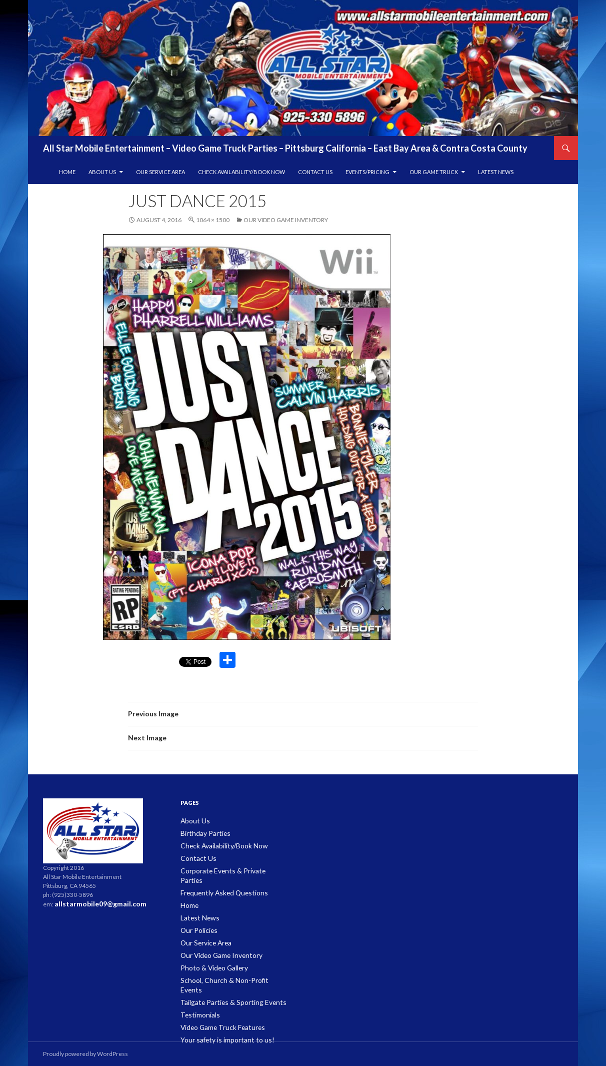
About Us (102, 172)
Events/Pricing (368, 172)
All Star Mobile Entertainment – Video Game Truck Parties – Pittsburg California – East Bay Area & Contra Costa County (285, 148)
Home (67, 172)
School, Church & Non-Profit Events (228, 964)
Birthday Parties (202, 832)
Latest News (496, 172)
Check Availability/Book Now (241, 172)
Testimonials (197, 988)
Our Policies (197, 916)
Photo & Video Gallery (210, 952)
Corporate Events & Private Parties (226, 868)
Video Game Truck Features (218, 1000)
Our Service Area (160, 172)
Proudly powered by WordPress (85, 1053)
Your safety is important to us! (220, 1012)
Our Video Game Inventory (286, 220)
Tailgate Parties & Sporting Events (224, 976)
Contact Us (315, 172)
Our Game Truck (434, 172)
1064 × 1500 (213, 220)
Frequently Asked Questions (219, 880)
